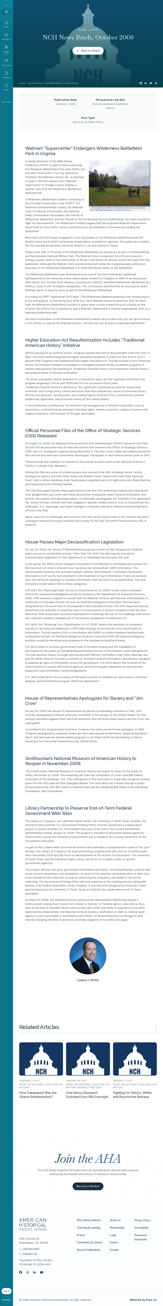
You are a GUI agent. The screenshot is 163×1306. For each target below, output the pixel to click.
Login (113, 1235)
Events (81, 1235)
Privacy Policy (142, 1220)
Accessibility (141, 1227)
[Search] (6, 12)
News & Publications (88, 1249)
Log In (6, 1291)
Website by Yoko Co (143, 1299)
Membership (117, 1227)
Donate (7, 1300)
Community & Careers (89, 1242)
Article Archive (35, 83)
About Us (115, 1220)
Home (22, 83)
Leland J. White (88, 30)
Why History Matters (89, 1220)
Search (114, 1242)
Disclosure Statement (140, 1237)
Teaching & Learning (88, 1227)
